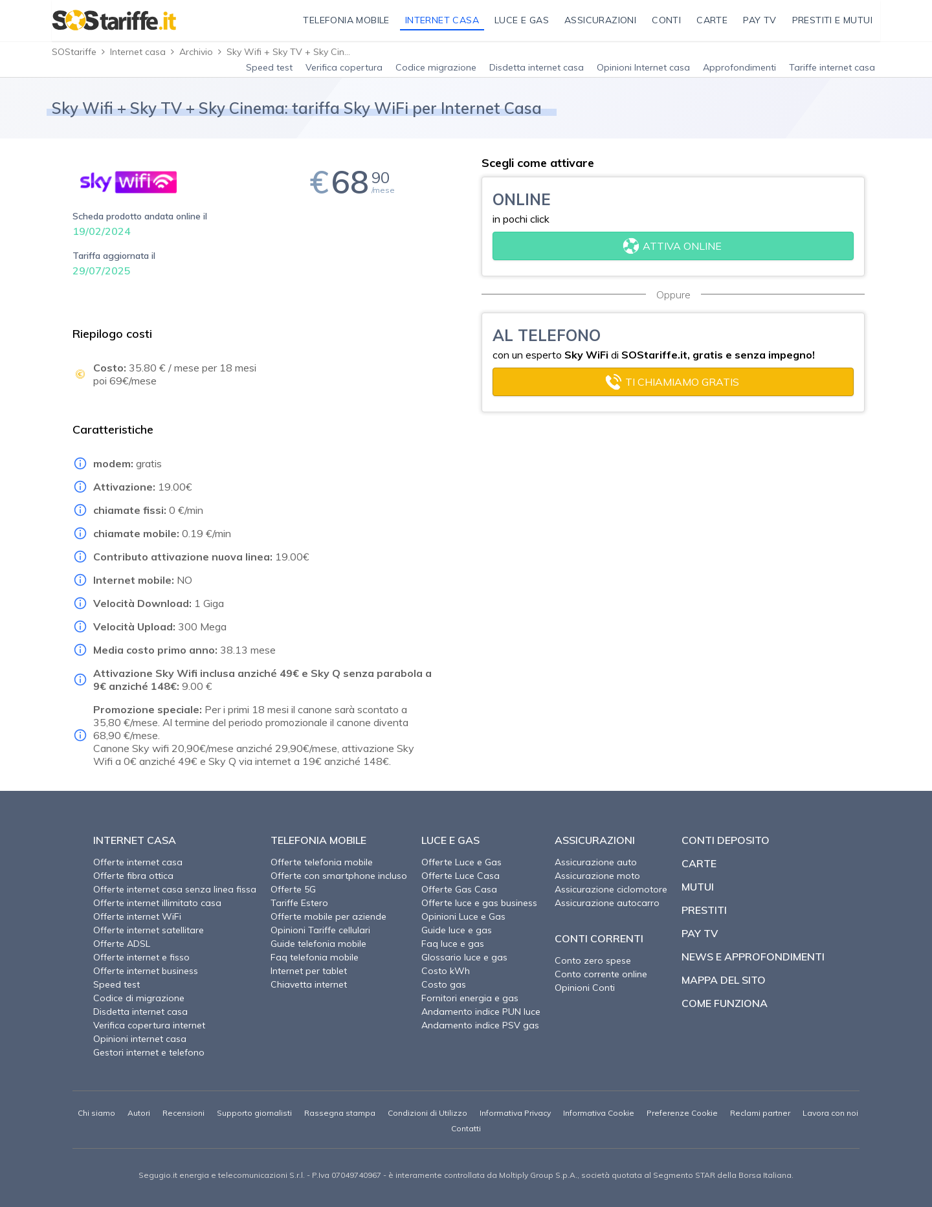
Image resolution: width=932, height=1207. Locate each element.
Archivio (196, 52)
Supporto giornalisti (254, 1113)
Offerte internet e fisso (141, 957)
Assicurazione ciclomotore (611, 889)
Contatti (466, 1128)
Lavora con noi (830, 1113)
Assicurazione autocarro (607, 903)
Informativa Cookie (598, 1113)
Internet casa (138, 52)
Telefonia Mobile (318, 840)
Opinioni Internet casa (643, 67)
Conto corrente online (601, 974)
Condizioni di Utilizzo (427, 1113)
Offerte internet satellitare (148, 930)
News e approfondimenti (753, 956)
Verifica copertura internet (149, 1025)
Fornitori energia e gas (469, 998)
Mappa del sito (724, 979)
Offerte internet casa (138, 862)
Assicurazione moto (597, 875)
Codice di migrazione (138, 998)
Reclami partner (760, 1113)
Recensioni (183, 1113)
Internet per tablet (309, 971)
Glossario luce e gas (464, 957)
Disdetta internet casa (536, 67)
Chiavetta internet (309, 984)
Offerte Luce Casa (460, 875)
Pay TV (700, 933)
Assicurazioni (595, 840)
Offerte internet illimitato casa (157, 903)
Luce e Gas (450, 840)
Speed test (269, 67)
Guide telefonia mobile (318, 943)
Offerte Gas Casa (459, 889)
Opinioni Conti (585, 987)
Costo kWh (445, 971)
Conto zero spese (593, 960)
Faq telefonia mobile (315, 957)
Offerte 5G (293, 889)
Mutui (698, 886)
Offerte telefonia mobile (322, 862)
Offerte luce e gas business (479, 903)
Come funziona (725, 1003)
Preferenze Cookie (682, 1113)
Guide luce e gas (456, 930)
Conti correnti (599, 938)
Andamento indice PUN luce (480, 1011)
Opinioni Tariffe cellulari (320, 930)
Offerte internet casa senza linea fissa (174, 889)
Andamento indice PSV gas (480, 1025)
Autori (139, 1113)
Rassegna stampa (339, 1113)
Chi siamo (96, 1113)
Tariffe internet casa (832, 67)
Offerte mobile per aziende (328, 916)
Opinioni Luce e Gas (463, 916)
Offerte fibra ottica (133, 875)
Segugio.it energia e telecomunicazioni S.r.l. (222, 1175)
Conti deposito (726, 840)
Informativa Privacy (515, 1113)
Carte (699, 863)
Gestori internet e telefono (149, 1052)
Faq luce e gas (452, 943)
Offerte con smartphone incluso (339, 875)
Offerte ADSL (121, 943)
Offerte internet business (145, 971)
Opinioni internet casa (139, 1039)
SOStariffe (74, 52)
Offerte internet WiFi (137, 916)
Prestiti (704, 909)
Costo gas (443, 984)
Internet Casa (134, 840)
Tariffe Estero (299, 903)
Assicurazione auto (596, 862)
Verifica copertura (344, 67)
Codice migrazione (435, 67)
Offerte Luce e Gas (461, 862)
